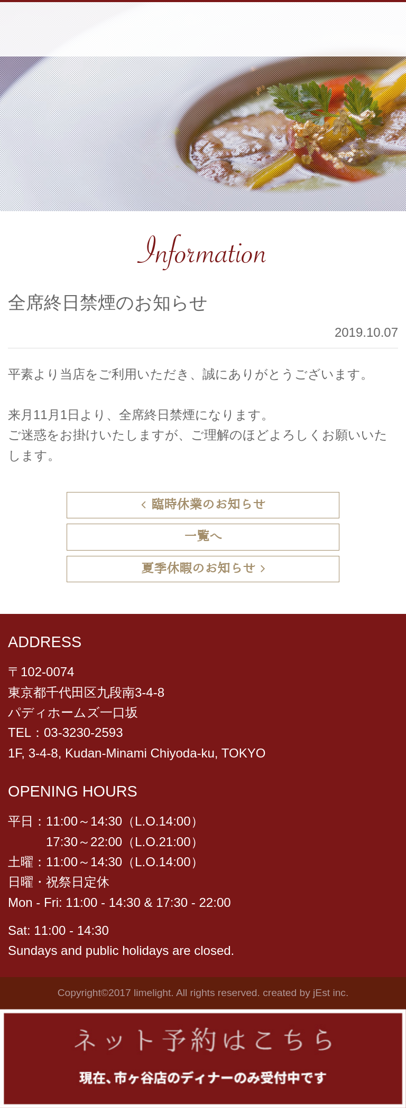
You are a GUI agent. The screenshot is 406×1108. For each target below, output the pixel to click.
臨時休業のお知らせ (203, 505)
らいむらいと (81, 29)
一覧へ (203, 536)
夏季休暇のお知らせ (203, 569)
